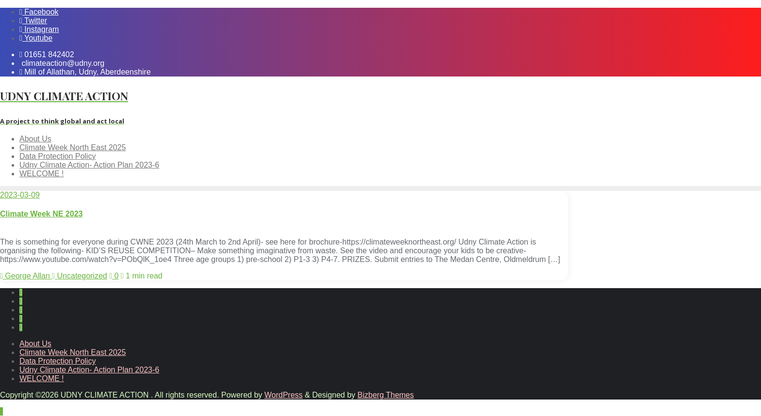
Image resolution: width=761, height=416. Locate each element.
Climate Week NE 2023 (41, 214)
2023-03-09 (20, 195)
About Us (35, 343)
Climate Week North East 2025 (72, 352)
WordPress (284, 395)
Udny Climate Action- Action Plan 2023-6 (89, 370)
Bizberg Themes (386, 395)
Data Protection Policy (57, 361)
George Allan (26, 276)
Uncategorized (79, 276)
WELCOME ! (41, 378)
